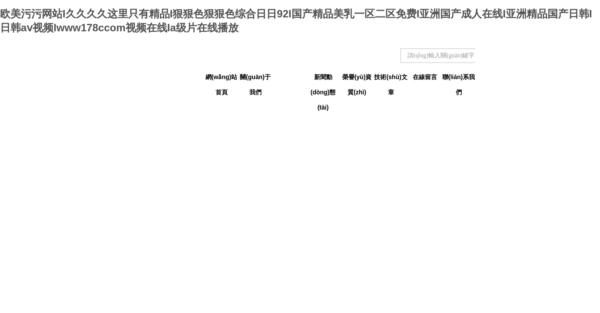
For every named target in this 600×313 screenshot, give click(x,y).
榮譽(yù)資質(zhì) (357, 79)
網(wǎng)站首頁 (221, 79)
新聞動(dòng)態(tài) (323, 79)
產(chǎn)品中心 (289, 79)
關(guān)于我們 (255, 79)
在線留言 (425, 76)
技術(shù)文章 (390, 79)
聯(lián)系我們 (458, 79)
